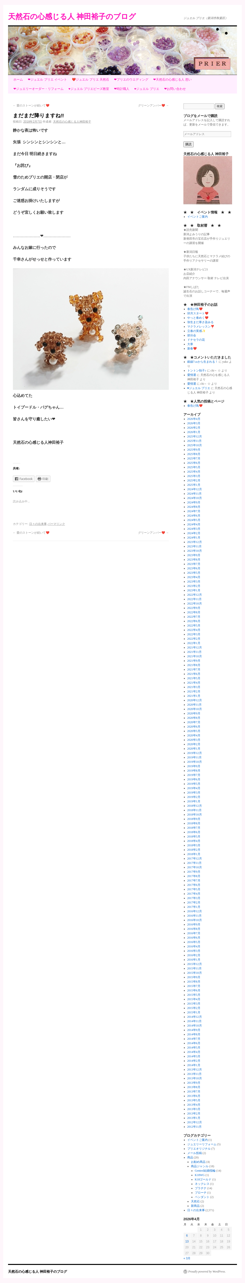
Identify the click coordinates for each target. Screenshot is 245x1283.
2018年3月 (193, 845)
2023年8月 (193, 559)
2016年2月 (193, 955)
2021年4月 (193, 682)
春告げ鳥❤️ (195, 309)
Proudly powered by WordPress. (207, 1271)
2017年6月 (193, 885)
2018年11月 (194, 810)
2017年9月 (193, 871)
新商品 (195, 1206)
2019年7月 (193, 775)
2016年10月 (194, 920)
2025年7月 (193, 458)
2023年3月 (193, 581)
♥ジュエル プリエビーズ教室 (88, 89)
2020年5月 (193, 731)
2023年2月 (193, 586)
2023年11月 (194, 546)
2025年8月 (193, 454)
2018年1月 (193, 854)
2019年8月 (193, 770)
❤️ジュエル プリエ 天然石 (90, 79)
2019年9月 (193, 766)
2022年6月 (193, 621)
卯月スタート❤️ (197, 313)
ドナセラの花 (196, 339)
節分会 (191, 335)
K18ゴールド (203, 1179)
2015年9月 (193, 977)
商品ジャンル (199, 1166)
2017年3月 (193, 898)
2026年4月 (193, 419)
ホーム (18, 79)
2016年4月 (193, 946)
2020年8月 (193, 718)
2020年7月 (193, 722)
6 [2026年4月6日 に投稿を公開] (187, 1235)
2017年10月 (194, 867)
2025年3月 (193, 476)
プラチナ (201, 1188)
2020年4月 (193, 735)
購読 (188, 144)
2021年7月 (193, 669)
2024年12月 (194, 489)
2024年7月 (193, 511)
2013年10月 (194, 1078)
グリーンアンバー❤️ (153, 105)
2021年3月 (193, 687)
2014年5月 (193, 1047)
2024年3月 (193, 528)
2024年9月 (193, 502)
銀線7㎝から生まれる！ (202, 361)
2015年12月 (194, 964)
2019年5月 (193, 783)
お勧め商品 (198, 1162)
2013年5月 (193, 1100)
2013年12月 (194, 1069)
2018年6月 (193, 832)
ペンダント (202, 1197)
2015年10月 (194, 973)
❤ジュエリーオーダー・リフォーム (38, 89)
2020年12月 (194, 700)
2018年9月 (193, 819)
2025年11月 (194, 441)
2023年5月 (193, 572)
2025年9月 (193, 449)
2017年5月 (193, 889)
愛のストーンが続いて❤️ (31, 105)
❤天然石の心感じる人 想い (172, 79)
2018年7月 (193, 827)
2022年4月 (193, 630)
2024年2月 (193, 533)
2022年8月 (193, 612)
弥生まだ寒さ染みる (200, 322)
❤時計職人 (121, 89)
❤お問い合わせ (175, 89)
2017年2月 (193, 902)
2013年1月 (193, 1118)
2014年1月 (193, 1065)
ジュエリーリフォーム (202, 1144)
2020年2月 (193, 744)
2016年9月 (193, 924)
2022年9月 (193, 608)
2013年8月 (193, 1087)
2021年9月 (193, 660)
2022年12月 (194, 594)
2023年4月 (193, 577)
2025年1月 (193, 485)
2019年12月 (194, 753)
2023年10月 (194, 550)
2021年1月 (193, 696)
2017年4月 (193, 893)
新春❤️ (192, 348)
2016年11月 (194, 915)
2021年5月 (193, 678)
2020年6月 (193, 726)
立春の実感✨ (196, 331)
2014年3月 (193, 1056)
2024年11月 (194, 493)
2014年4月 (193, 1052)
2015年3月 (193, 1003)
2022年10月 (194, 603)
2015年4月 (193, 999)
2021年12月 (194, 647)
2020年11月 (194, 704)
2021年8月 (193, 665)
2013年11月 (194, 1074)
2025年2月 (193, 480)
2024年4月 (193, 524)
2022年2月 (193, 638)
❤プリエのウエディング (131, 79)
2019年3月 (193, 792)
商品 (190, 1157)
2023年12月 (194, 542)
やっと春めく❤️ (197, 317)
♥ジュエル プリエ (146, 89)
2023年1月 (193, 590)
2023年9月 (193, 555)
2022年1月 (193, 643)
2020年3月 (193, 740)
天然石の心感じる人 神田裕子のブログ (72, 16)
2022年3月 (193, 634)
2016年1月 (193, 959)
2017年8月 (193, 876)
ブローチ (201, 1192)
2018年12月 (194, 805)
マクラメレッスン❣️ (200, 326)
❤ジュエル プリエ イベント (47, 79)
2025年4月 (193, 471)
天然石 (195, 1201)
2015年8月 (193, 981)
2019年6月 (193, 779)
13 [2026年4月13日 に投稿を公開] (186, 1241)
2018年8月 (193, 823)
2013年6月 (193, 1096)
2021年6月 (193, 674)
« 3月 (187, 1258)
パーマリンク (56, 524)
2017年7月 (193, 880)
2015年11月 (194, 968)
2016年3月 (193, 951)
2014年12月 (194, 1016)
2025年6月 (193, 463)
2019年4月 (193, 788)
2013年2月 (193, 1113)
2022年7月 (193, 616)
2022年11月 (194, 599)
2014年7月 (193, 1038)
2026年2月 (193, 427)
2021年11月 (194, 652)
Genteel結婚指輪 (205, 1170)
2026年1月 (193, 432)
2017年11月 (194, 863)
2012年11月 (194, 1126)
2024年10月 (194, 498)
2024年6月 (193, 515)
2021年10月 (194, 656)
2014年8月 (193, 1034)
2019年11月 (194, 757)
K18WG (200, 1175)
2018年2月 (193, 849)
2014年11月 (194, 1021)
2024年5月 (193, 520)
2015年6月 (193, 990)
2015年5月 (193, 995)
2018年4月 (193, 841)
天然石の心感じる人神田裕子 (72, 121)
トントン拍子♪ (196, 370)
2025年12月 (194, 436)
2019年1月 (193, 801)
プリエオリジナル (199, 1148)
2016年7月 (193, 933)
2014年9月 (193, 1030)
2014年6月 (193, 1043)
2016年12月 (194, 911)
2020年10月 (194, 709)
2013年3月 (193, 1109)
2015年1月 (193, 1012)
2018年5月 (193, 836)
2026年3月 (193, 423)
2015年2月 (193, 1008)
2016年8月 (193, 929)
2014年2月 (193, 1060)
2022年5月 (193, 625)
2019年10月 (194, 761)
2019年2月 (193, 797)
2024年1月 (193, 537)
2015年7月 (193, 986)
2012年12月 (194, 1122)
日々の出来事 (38, 524)
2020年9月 (193, 713)
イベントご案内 (197, 216)
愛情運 (191, 375)
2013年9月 (193, 1082)
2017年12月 (194, 858)
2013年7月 (193, 1091)
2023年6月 (193, 568)
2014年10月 (194, 1025)
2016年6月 (193, 937)
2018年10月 (194, 814)
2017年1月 (193, 907)
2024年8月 (193, 507)
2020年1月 (193, 748)
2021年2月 (193, 691)
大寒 (190, 344)
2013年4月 (193, 1104)
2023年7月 (193, 564)
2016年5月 (193, 942)
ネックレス (202, 1184)
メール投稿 (194, 1153)
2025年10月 (194, 445)
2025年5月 (193, 467)
